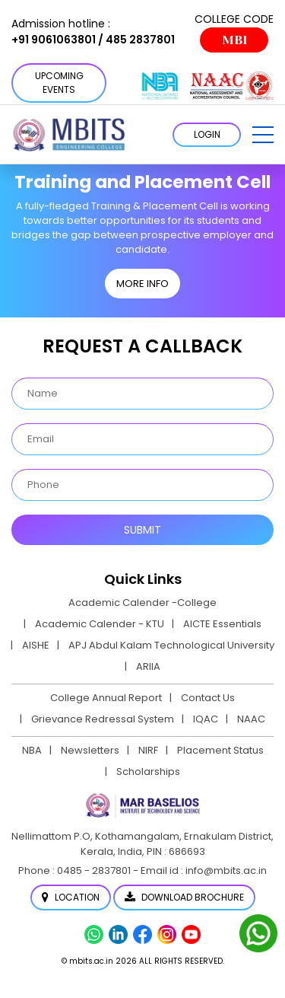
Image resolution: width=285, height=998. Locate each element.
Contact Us (208, 697)
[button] (263, 135)
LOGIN (207, 134)
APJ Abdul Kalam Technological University (171, 645)
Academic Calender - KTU (99, 624)
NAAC (251, 719)
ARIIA (148, 666)
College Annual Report (106, 697)
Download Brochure (184, 897)
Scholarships (148, 771)
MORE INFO (142, 283)
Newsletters (90, 750)
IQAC (205, 719)
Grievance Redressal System (102, 719)
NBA (32, 750)
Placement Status (220, 750)
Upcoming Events (59, 82)
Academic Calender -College (142, 602)
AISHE (35, 645)
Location (71, 897)
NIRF (148, 750)
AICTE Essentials (222, 624)
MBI (234, 40)
